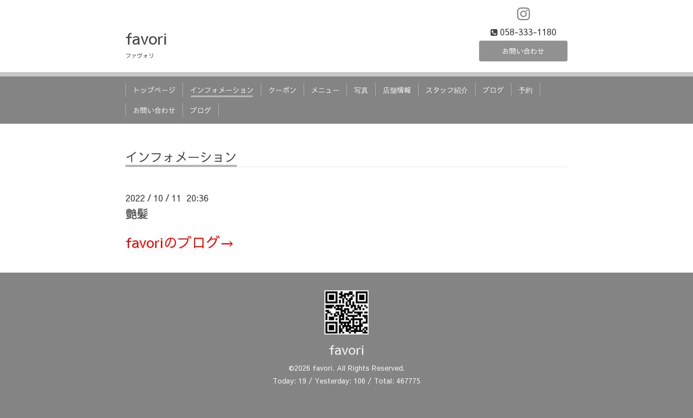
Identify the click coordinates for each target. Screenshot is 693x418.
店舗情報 (397, 90)
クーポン (282, 90)
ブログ (493, 90)
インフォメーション (222, 90)
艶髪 (137, 213)
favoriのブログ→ (180, 242)
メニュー (325, 90)
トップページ (154, 90)
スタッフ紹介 (447, 90)
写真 (361, 90)
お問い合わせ (523, 51)
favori (146, 38)
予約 (525, 90)
